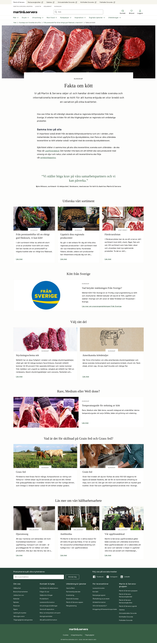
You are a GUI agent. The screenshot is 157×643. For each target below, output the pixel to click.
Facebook (97, 577)
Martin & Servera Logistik (128, 606)
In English (57, 6)
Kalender (16, 599)
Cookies (65, 635)
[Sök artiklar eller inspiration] (80, 12)
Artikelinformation (99, 602)
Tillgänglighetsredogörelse (23, 620)
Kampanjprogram (99, 595)
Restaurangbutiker (35, 2)
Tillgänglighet (89, 635)
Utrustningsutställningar (48, 606)
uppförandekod (52, 151)
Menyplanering (71, 606)
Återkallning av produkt (101, 599)
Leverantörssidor (99, 588)
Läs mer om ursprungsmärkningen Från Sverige (102, 306)
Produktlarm (44, 599)
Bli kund (131, 12)
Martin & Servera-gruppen (23, 6)
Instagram (111, 577)
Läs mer (19, 259)
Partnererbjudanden (73, 592)
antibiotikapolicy (48, 158)
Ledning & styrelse (19, 613)
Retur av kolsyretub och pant (50, 613)
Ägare (15, 609)
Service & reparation (47, 609)
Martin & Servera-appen (74, 602)
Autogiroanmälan (46, 616)
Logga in (140, 12)
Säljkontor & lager (46, 595)
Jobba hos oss (18, 595)
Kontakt (123, 12)
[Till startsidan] (25, 12)
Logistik (38, 6)
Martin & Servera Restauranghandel (125, 595)
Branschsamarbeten (20, 592)
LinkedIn (125, 577)
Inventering (70, 595)
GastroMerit (70, 588)
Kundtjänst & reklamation (49, 588)
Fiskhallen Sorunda (107, 2)
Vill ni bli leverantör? (100, 606)
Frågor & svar (44, 592)
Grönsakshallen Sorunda (67, 2)
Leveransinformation (47, 602)
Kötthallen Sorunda (88, 2)
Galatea (50, 2)
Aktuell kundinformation (48, 620)
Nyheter (16, 602)
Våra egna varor (19, 616)
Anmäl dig (72, 577)
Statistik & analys (72, 599)
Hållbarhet (48, 6)
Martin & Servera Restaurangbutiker (125, 601)
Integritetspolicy (76, 635)
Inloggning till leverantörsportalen (105, 609)
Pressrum (16, 606)
